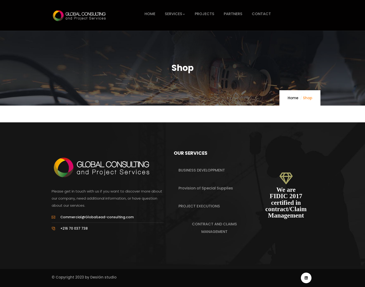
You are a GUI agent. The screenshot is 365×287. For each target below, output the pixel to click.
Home (293, 97)
